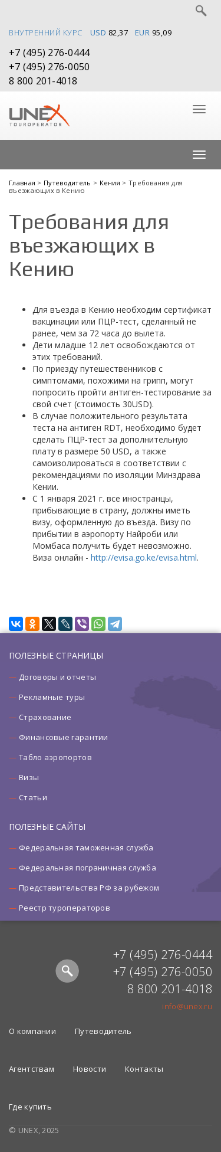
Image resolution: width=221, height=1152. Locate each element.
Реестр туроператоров (64, 907)
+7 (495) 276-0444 (49, 52)
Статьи (33, 797)
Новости (89, 1068)
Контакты (144, 1068)
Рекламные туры (52, 697)
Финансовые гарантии (63, 737)
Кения (111, 182)
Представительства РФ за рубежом (89, 887)
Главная (23, 182)
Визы (29, 777)
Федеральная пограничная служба (87, 867)
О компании (32, 1031)
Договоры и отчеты (57, 677)
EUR (142, 32)
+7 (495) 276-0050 (49, 66)
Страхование (45, 717)
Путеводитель (68, 182)
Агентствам (31, 1068)
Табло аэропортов (55, 757)
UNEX (39, 115)
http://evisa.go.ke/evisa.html (144, 557)
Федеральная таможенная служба (86, 847)
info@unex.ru (187, 1006)
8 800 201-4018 (43, 80)
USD (98, 32)
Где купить (30, 1106)
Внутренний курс (46, 32)
